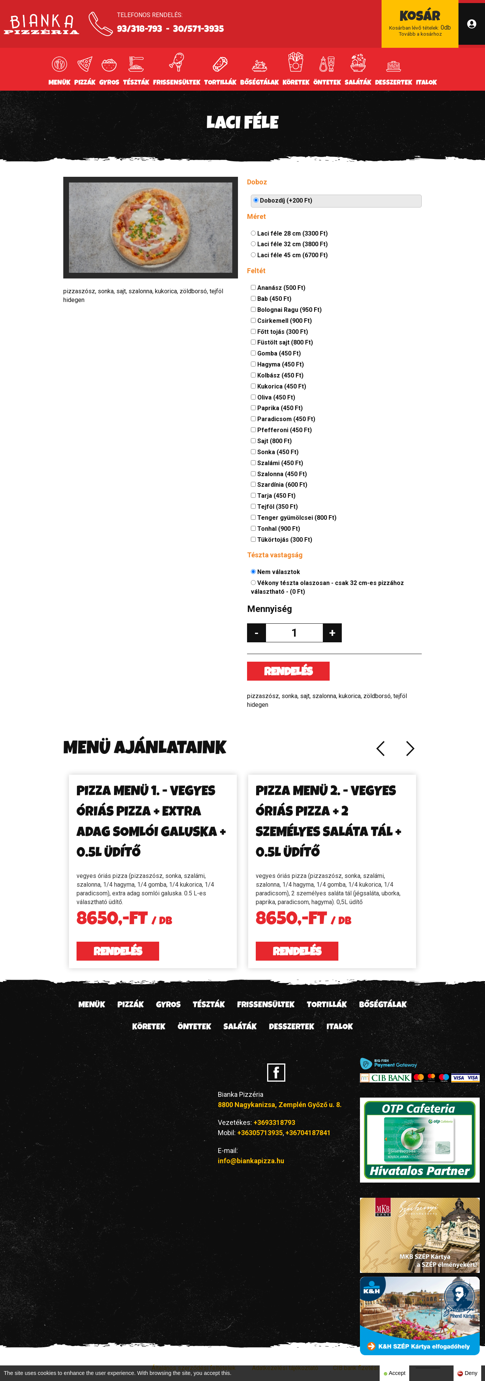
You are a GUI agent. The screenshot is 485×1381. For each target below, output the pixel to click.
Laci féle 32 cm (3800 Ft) (289, 244)
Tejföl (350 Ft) (274, 506)
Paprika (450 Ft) (277, 408)
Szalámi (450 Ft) (277, 463)
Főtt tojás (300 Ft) (279, 331)
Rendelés (288, 673)
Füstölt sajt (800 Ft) (282, 342)
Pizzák (84, 83)
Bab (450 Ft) (271, 298)
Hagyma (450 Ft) (277, 364)
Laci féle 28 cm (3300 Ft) (289, 233)
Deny (467, 1373)
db (420, 24)
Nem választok (275, 572)
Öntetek (327, 83)
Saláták (358, 83)
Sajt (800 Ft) (271, 441)
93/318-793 (139, 30)
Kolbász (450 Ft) (277, 375)
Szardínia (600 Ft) (279, 484)
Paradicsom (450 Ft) (283, 419)
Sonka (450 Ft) (275, 452)
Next (410, 748)
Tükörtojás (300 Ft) (281, 539)
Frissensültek (176, 83)
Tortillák (220, 83)
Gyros (109, 83)
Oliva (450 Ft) (273, 397)
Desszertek (393, 83)
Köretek (296, 83)
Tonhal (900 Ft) (275, 528)
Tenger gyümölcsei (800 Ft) (293, 517)
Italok (426, 83)
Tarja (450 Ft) (273, 495)
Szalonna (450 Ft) (279, 474)
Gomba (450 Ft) (276, 353)
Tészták (136, 83)
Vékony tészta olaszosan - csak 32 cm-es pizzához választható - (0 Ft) (327, 587)
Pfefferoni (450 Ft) (281, 430)
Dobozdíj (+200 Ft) (282, 200)
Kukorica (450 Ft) (278, 386)
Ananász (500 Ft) (278, 287)
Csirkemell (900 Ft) (281, 320)
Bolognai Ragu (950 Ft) (286, 309)
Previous (380, 748)
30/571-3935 (198, 30)
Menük (59, 83)
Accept (394, 1373)
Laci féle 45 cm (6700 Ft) (289, 255)
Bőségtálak (259, 83)
